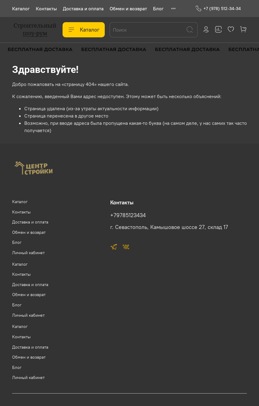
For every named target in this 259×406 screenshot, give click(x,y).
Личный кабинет (28, 252)
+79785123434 (128, 215)
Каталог (21, 8)
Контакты (46, 8)
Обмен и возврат (128, 8)
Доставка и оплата (83, 8)
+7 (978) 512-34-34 (218, 8)
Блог (158, 8)
